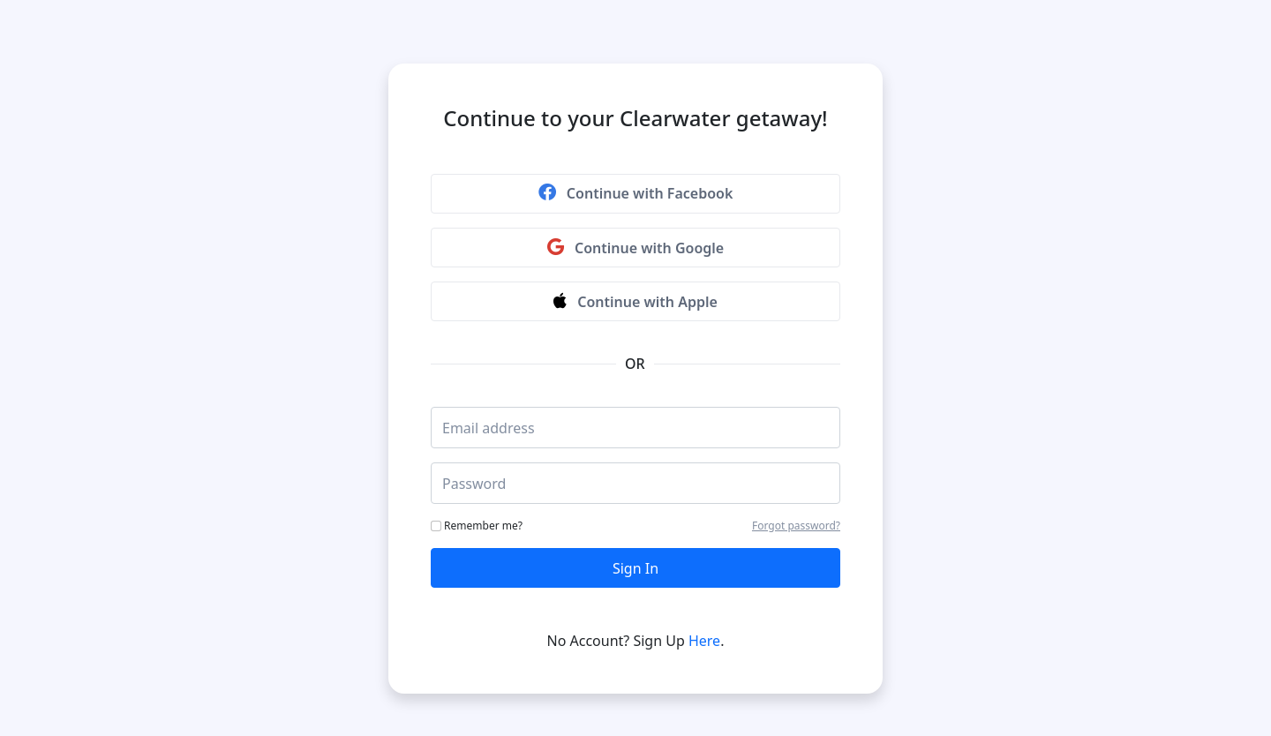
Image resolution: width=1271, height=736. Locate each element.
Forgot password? (796, 525)
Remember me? (477, 525)
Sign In (635, 568)
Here (704, 640)
